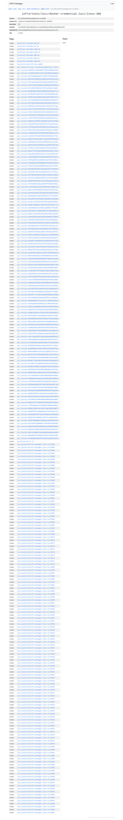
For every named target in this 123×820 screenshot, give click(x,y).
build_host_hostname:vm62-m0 (28, 55)
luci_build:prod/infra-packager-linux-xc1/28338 (36, 660)
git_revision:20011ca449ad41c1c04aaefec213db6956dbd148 (39, 235)
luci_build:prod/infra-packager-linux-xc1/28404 (36, 462)
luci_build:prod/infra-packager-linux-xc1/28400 (36, 474)
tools (19, 9)
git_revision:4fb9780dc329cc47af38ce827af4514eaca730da (39, 226)
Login (112, 3)
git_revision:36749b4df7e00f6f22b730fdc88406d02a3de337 (39, 94)
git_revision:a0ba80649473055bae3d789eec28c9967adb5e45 (39, 435)
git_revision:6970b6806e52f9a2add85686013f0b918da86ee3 (39, 357)
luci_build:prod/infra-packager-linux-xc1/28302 (36, 768)
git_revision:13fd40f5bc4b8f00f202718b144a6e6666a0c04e (39, 220)
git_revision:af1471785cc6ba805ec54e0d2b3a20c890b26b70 (39, 85)
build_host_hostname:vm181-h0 (29, 49)
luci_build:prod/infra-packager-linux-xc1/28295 (36, 789)
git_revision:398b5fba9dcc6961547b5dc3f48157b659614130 (39, 372)
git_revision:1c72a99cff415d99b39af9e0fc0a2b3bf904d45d (39, 363)
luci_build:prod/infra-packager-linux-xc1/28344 (36, 642)
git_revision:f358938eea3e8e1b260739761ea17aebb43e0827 (39, 286)
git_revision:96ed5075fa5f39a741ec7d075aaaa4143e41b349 (39, 181)
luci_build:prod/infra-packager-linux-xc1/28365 (36, 579)
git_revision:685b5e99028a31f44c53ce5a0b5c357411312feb (39, 351)
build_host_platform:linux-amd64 (30, 64)
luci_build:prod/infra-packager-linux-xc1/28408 (36, 450)
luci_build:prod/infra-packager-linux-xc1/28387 (36, 513)
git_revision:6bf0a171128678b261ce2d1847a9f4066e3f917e (39, 360)
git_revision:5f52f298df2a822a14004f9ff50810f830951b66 (39, 184)
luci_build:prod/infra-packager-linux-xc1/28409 (36, 447)
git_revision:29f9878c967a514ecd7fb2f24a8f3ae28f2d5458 (39, 244)
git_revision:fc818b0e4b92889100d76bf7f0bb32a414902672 (39, 259)
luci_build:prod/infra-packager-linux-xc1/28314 (36, 732)
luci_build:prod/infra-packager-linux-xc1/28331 (36, 681)
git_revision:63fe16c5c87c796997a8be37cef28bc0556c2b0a (39, 211)
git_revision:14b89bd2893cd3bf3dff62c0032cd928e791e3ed (39, 328)
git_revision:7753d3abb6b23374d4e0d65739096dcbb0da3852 (39, 405)
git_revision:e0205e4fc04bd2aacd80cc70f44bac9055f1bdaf (39, 232)
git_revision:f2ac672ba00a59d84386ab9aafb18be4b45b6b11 (39, 280)
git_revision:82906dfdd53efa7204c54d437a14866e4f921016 (39, 393)
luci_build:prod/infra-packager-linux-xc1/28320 (36, 714)
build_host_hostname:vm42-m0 (28, 43)
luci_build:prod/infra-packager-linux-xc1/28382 (36, 528)
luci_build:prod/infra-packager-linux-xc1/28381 (36, 531)
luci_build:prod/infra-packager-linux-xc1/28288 (36, 810)
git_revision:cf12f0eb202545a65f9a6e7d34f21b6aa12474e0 (39, 127)
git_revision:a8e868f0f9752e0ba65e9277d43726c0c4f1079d (39, 411)
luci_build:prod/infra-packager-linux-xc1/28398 (36, 480)
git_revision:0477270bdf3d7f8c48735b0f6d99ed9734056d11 (39, 387)
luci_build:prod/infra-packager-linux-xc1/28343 (36, 645)
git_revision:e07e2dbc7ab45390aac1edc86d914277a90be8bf (39, 292)
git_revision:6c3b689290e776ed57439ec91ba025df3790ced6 (39, 348)
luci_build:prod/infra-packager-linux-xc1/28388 (36, 510)
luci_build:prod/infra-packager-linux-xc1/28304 (36, 762)
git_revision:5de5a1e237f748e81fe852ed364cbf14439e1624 (39, 402)
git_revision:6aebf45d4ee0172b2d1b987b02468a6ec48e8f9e (39, 193)
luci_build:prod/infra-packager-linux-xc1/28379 (36, 537)
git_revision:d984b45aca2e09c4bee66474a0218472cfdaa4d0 (39, 106)
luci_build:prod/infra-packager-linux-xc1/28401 (36, 471)
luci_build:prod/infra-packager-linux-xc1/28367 (36, 573)
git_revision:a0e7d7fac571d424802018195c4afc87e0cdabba (39, 354)
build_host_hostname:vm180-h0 (29, 61)
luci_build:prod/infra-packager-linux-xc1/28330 (36, 684)
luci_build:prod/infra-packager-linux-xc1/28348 (36, 630)
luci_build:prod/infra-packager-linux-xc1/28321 (36, 711)
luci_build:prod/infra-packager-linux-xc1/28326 (36, 696)
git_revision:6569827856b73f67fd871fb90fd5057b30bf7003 (39, 408)
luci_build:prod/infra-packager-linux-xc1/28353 (36, 615)
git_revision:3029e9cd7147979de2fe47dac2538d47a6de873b (39, 310)
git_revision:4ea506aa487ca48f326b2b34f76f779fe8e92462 (39, 196)
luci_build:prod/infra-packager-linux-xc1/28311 (36, 741)
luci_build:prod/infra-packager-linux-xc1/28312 (36, 738)
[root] (10, 9)
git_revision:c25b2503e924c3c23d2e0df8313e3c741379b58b (39, 274)
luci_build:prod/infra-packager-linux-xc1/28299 (36, 777)
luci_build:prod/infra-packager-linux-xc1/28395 (36, 489)
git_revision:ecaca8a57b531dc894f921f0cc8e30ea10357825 (39, 289)
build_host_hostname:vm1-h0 (28, 46)
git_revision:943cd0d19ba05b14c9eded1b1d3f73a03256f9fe (39, 169)
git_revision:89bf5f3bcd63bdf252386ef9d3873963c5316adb (39, 79)
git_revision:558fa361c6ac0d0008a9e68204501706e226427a (39, 390)
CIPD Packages (16, 4)
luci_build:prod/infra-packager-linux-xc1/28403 (36, 465)
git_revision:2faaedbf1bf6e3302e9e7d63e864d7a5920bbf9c (39, 199)
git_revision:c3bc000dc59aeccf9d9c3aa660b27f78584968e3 (39, 208)
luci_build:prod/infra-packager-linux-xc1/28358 (36, 600)
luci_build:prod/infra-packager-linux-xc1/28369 (36, 567)
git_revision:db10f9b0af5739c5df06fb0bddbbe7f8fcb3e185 (39, 369)
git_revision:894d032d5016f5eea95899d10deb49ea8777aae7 (39, 91)
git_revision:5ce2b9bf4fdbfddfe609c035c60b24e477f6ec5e (39, 136)
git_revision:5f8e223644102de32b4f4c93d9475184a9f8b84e (39, 223)
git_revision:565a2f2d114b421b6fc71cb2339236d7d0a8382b (39, 139)
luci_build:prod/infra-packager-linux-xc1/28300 (36, 774)
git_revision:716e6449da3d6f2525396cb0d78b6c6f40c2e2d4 (39, 157)
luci (24, 9)
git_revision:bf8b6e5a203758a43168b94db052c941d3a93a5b (39, 283)
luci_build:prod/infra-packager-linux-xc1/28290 (36, 804)
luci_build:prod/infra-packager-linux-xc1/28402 (36, 468)
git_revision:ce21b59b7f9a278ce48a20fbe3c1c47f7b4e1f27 (39, 172)
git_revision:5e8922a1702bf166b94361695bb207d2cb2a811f (39, 325)
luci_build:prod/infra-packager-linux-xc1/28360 (36, 594)
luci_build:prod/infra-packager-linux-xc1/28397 (36, 483)
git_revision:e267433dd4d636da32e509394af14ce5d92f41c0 (39, 262)
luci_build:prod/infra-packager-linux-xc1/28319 (36, 717)
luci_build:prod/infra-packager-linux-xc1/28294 (36, 792)
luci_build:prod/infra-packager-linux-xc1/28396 (36, 486)
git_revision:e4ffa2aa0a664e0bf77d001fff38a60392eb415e (39, 76)
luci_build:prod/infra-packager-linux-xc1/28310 (36, 744)
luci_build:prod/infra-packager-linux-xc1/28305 (36, 759)
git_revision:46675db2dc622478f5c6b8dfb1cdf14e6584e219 (39, 229)
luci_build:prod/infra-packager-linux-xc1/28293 (36, 795)
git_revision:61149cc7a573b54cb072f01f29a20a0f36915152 (39, 202)
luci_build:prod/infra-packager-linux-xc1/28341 (36, 651)
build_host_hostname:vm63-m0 (28, 58)
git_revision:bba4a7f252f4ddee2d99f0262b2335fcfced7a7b (39, 151)
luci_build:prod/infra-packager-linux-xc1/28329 (36, 687)
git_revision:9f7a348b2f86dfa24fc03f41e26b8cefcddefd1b (39, 88)
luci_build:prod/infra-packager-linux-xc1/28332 (36, 678)
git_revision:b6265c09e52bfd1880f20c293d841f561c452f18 (39, 145)
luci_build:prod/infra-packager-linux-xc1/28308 (36, 750)
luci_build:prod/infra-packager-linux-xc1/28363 (36, 585)
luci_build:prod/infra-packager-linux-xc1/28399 (36, 477)
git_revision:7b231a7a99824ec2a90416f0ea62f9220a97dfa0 (39, 238)
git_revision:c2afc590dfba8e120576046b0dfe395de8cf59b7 (39, 100)
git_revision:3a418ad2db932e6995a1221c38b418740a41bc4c (39, 304)
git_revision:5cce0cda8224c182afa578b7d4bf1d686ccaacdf (39, 187)
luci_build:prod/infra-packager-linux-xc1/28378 (36, 540)
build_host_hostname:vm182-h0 (29, 52)
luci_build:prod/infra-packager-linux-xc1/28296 (36, 786)
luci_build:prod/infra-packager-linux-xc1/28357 (36, 603)
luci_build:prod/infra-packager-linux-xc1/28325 (36, 699)
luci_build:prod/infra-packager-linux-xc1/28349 (36, 627)
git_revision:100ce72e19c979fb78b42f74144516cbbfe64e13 (39, 109)
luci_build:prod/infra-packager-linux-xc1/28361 (36, 591)
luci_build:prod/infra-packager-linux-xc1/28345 (36, 639)
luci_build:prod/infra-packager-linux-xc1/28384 (36, 522)
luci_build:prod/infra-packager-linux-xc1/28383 (36, 525)
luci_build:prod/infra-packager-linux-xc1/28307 (36, 753)
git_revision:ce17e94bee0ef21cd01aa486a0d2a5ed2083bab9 (39, 375)
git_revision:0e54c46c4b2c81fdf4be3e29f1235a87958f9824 (39, 396)
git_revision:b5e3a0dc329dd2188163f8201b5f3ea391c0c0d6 (39, 429)
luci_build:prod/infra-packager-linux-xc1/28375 (36, 549)
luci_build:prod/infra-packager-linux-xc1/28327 (36, 693)
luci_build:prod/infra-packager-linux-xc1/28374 (36, 552)
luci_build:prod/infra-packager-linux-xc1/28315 (36, 729)
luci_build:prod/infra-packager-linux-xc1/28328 (36, 690)
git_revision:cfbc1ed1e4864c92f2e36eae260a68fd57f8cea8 (39, 82)
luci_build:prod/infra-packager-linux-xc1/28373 (36, 555)
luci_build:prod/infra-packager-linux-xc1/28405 (36, 459)
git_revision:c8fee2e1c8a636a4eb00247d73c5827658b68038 (39, 178)
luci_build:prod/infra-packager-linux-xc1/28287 (36, 813)
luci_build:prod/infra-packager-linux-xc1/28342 (36, 648)
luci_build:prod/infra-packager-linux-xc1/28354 (36, 612)
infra (15, 9)
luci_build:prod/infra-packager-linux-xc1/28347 (36, 633)
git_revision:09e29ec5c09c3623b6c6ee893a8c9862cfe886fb (39, 265)
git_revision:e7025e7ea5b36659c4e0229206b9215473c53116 (39, 112)
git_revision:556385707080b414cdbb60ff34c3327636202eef (39, 366)
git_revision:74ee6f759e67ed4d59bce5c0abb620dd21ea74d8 (39, 118)
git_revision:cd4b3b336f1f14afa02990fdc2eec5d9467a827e (39, 331)
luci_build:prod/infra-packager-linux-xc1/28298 (36, 780)
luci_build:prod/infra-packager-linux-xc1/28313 (36, 735)
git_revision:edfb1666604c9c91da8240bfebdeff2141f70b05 (39, 340)
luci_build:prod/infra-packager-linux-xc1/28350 (36, 624)
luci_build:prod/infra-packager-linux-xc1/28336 (36, 666)
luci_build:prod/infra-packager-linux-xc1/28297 (36, 783)
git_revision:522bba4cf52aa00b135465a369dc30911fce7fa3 (39, 97)
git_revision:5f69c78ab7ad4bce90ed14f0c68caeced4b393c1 (39, 130)
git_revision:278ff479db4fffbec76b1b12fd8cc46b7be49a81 (39, 277)
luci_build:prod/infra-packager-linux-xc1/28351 (36, 621)
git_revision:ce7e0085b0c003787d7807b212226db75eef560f (39, 438)
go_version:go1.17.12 (26, 441)
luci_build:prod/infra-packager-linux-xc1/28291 (36, 801)
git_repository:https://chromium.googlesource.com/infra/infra (42, 67)
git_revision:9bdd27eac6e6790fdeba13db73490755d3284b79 (39, 214)
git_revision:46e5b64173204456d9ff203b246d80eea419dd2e (39, 70)
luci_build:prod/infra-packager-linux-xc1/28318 (36, 720)
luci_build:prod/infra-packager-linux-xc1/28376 (36, 546)
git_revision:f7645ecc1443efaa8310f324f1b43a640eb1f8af (39, 148)
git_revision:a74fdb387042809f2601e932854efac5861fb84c (39, 381)
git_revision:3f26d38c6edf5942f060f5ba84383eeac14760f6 (39, 133)
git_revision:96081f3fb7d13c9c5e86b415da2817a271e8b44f (39, 250)
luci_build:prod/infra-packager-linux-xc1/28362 (36, 588)
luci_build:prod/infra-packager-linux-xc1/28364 (36, 582)
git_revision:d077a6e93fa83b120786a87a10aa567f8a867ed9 (39, 175)
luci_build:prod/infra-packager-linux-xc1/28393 (36, 495)
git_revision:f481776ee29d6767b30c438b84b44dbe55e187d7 (39, 337)
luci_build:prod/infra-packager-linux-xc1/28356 (36, 606)
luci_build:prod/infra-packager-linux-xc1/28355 (36, 609)
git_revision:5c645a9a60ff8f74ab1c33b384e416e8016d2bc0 (39, 414)
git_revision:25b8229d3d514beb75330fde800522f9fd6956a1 (39, 217)
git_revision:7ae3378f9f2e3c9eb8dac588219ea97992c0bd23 (39, 334)
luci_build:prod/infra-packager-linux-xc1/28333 (36, 675)
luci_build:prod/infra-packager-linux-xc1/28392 (36, 498)
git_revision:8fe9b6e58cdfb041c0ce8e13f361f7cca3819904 (39, 346)
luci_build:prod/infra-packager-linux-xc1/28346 (36, 636)
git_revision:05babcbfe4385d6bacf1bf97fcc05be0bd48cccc (39, 417)
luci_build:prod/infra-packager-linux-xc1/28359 (36, 597)
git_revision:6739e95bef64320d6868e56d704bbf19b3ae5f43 (39, 163)
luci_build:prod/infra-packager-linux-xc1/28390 (36, 504)
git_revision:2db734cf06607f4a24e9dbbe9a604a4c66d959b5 (39, 432)
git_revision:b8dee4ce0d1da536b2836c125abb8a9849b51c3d (39, 426)
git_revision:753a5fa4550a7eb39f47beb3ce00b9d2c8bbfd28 (39, 268)
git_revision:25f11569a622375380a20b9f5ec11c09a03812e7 (39, 298)
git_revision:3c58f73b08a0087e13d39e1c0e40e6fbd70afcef (39, 420)
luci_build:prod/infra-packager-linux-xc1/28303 (36, 765)
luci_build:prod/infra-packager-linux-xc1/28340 (36, 654)
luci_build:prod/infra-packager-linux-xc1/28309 (36, 747)
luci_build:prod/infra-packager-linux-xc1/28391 (36, 501)
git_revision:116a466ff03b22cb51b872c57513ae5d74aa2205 (39, 124)
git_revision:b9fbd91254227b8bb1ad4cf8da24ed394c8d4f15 (39, 115)
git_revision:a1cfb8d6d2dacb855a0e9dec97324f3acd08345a (39, 343)
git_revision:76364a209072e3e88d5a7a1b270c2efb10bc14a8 (39, 160)
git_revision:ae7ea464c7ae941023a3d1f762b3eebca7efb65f (39, 247)
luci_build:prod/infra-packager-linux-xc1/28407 (36, 453)
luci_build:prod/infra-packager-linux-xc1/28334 (36, 672)
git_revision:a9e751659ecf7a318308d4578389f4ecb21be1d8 (39, 316)
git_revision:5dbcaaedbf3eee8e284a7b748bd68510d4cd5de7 (39, 322)
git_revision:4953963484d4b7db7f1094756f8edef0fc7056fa (39, 384)
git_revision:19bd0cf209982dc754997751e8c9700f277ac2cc (39, 205)
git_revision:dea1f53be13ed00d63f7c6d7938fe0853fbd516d (39, 423)
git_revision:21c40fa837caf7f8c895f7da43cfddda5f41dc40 (39, 271)
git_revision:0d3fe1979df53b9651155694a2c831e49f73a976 (39, 190)
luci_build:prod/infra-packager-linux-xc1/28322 (36, 708)
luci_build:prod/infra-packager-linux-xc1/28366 (36, 576)
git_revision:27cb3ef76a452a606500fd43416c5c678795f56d (39, 166)
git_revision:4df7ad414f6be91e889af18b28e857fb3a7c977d (39, 103)
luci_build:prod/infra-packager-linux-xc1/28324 (36, 702)
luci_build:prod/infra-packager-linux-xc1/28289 (36, 807)
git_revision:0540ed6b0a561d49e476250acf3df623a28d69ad (39, 319)
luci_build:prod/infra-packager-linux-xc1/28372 (36, 558)
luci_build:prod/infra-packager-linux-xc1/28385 (36, 519)
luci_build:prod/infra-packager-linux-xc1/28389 (36, 507)
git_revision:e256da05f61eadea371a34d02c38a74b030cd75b (39, 378)
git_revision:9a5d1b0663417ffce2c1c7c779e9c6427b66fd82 (39, 301)
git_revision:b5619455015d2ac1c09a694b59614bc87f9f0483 (39, 256)
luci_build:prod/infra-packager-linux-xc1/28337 (36, 663)
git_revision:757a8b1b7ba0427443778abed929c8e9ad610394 (39, 73)
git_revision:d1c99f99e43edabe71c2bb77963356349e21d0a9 (39, 253)
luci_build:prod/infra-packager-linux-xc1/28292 (36, 798)
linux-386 (45, 9)
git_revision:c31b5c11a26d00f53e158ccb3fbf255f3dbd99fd (39, 307)
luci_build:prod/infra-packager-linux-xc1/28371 (36, 561)
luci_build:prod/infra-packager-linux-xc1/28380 (36, 534)
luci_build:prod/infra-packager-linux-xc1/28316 (36, 726)
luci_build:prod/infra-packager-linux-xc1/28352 (36, 618)
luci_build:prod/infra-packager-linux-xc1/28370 (36, 564)
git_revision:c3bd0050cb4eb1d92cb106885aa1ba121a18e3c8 (39, 142)
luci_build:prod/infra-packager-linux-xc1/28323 (36, 705)
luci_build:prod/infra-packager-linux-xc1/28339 (36, 657)
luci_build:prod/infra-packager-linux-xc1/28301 (36, 771)
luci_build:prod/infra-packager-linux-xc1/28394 (36, 492)
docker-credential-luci (33, 9)
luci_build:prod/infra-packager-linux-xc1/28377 (36, 543)
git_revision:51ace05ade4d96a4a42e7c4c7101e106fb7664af (39, 154)
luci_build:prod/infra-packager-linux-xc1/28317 (36, 723)
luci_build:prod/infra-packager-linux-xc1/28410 (36, 444)
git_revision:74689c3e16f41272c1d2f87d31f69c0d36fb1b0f (39, 313)
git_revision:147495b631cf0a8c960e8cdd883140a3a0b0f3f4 (39, 399)
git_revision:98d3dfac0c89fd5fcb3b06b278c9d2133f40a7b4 (39, 121)
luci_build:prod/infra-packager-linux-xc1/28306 (36, 756)
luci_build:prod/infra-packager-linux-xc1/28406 (36, 456)
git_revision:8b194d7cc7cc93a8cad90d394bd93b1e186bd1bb (39, 295)
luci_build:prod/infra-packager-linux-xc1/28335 (36, 669)
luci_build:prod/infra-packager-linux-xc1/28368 (36, 570)
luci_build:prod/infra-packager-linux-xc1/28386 (36, 516)
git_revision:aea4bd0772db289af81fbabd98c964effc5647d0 (39, 241)
